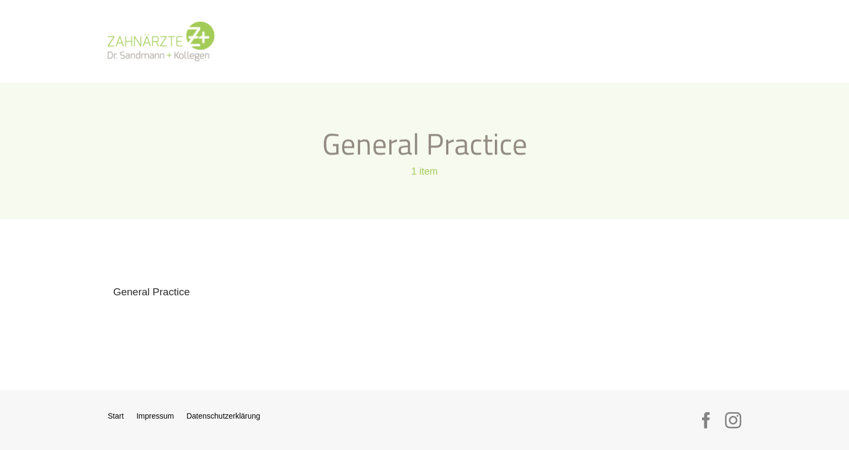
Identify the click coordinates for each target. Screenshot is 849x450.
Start (116, 416)
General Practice (151, 291)
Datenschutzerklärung (223, 416)
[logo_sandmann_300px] (161, 26)
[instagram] (733, 420)
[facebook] (706, 420)
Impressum (155, 416)
